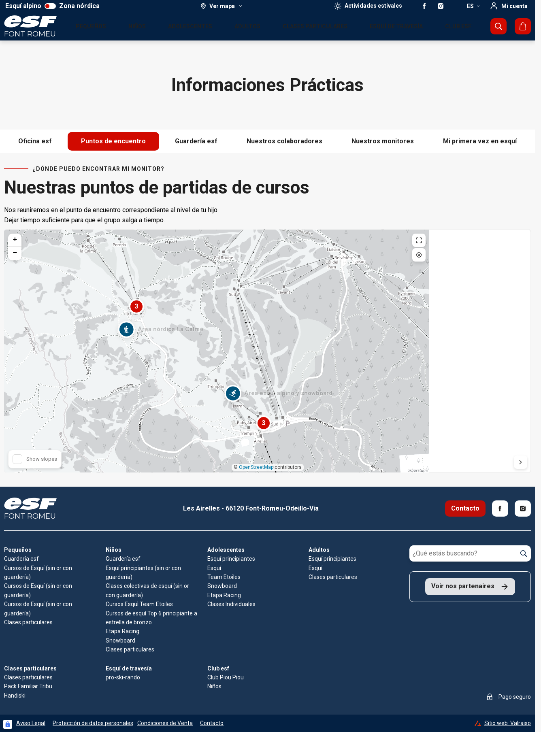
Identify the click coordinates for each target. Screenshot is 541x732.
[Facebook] (500, 508)
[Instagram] (523, 508)
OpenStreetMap (256, 467)
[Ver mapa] (221, 6)
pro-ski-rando (123, 677)
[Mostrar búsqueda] (498, 26)
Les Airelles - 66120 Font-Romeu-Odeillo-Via (251, 508)
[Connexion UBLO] (7, 724)
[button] (126, 334)
